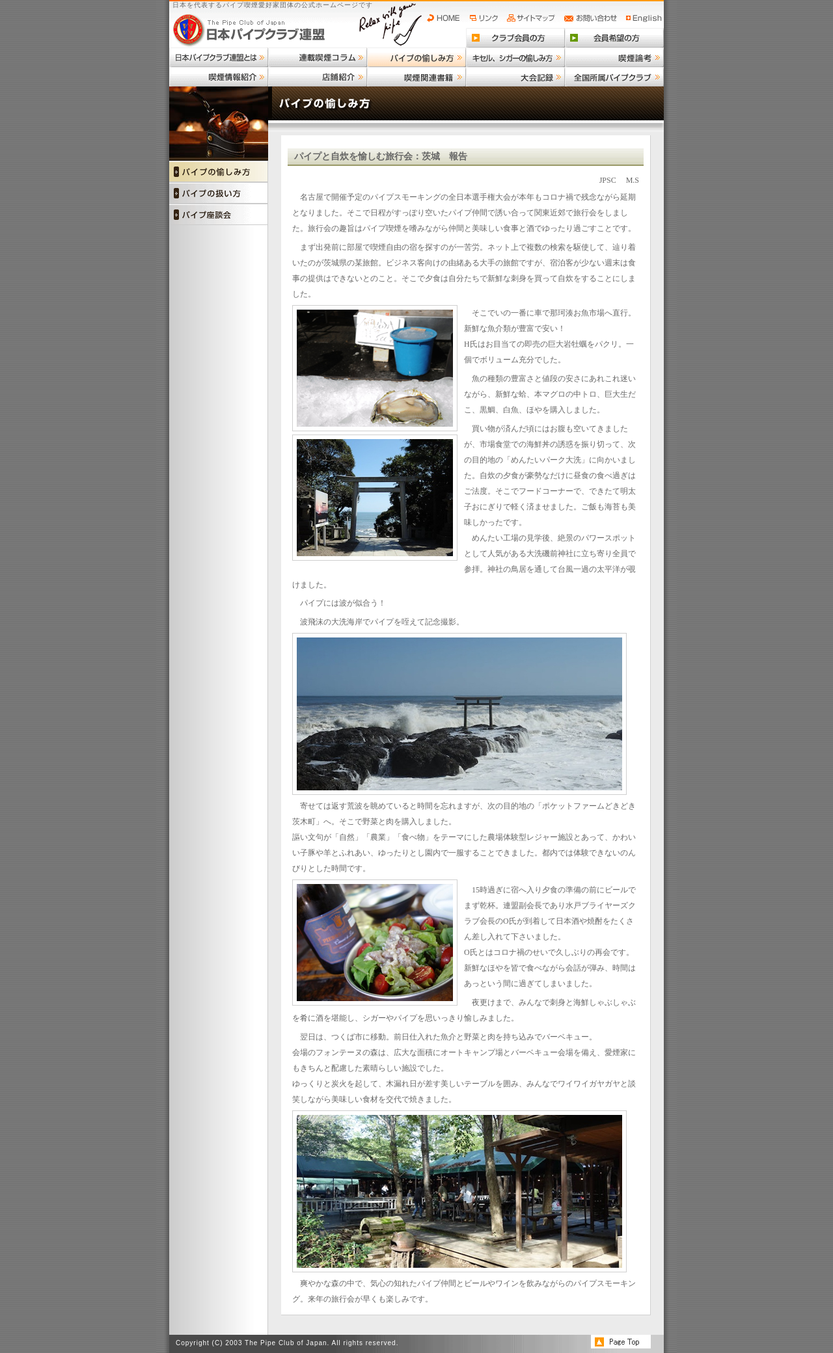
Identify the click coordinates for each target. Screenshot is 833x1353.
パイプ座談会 (218, 214)
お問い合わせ (592, 18)
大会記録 (515, 77)
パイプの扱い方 (218, 193)
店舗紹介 (317, 77)
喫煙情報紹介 (218, 77)
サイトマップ (532, 18)
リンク (485, 18)
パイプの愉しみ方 (416, 57)
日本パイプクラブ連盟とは (218, 57)
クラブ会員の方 (515, 37)
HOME (446, 18)
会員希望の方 (614, 37)
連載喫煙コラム (317, 57)
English (644, 18)
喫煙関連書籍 (416, 77)
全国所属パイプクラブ (614, 77)
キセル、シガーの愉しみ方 (515, 57)
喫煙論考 (614, 57)
